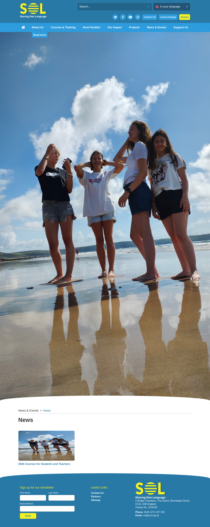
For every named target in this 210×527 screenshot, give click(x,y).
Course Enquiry (168, 17)
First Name (25, 493)
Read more (39, 35)
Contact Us (150, 17)
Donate (185, 17)
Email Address (26, 503)
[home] (23, 27)
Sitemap (95, 500)
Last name (53, 493)
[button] (171, 6)
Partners (96, 496)
